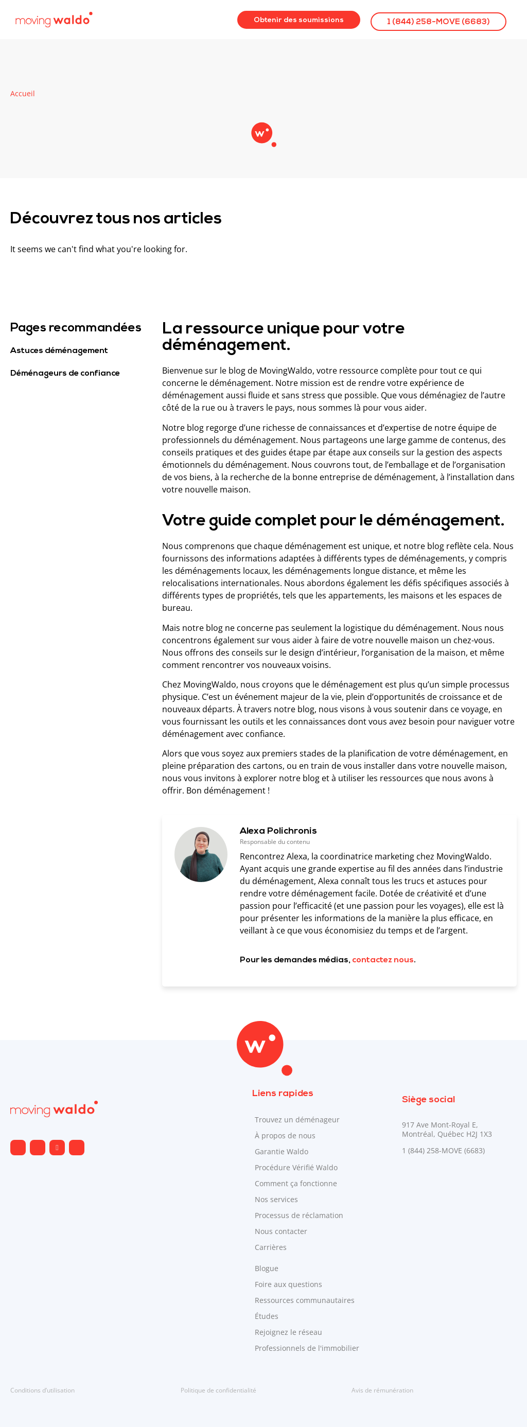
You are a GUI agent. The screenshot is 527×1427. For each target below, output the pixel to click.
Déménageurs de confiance (65, 373)
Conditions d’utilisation (42, 1390)
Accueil (22, 93)
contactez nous (383, 960)
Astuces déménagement (59, 351)
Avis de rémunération (382, 1390)
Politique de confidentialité (218, 1390)
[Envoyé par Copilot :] (339, 668)
